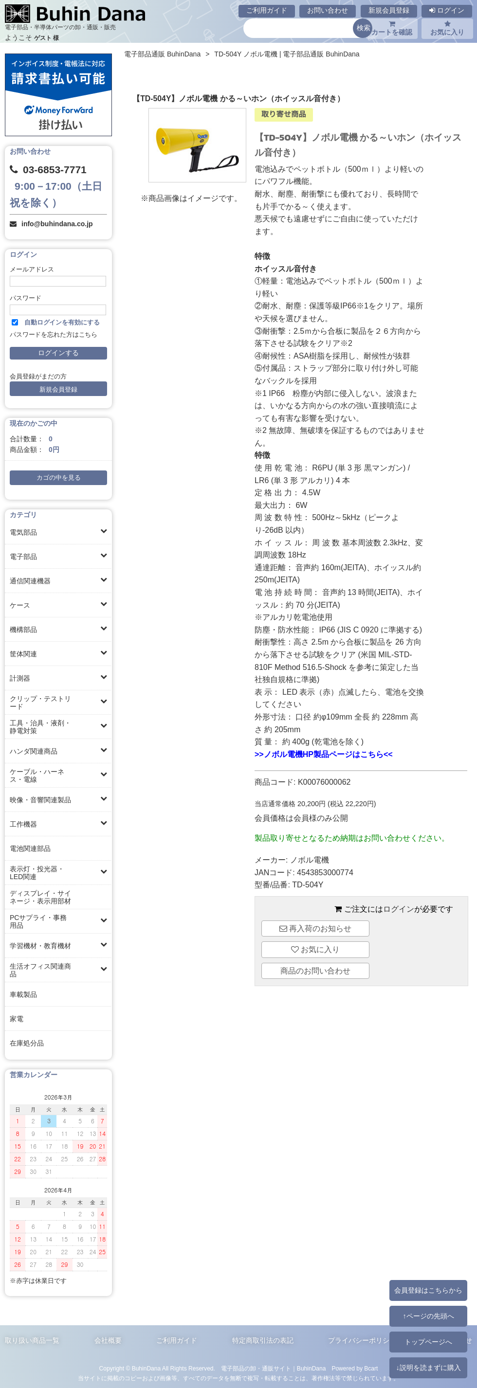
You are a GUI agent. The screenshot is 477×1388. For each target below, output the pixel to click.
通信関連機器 (30, 581)
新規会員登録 (388, 10)
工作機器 (23, 824)
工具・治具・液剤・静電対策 (40, 727)
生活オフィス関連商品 (40, 970)
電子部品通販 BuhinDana (162, 54)
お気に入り (447, 28)
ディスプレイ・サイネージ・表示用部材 (40, 897)
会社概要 (108, 1340)
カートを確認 (391, 28)
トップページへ (428, 1342)
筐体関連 (23, 654)
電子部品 (23, 556)
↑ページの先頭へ (428, 1316)
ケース (20, 605)
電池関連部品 (30, 848)
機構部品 (23, 629)
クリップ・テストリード (40, 702)
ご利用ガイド (266, 10)
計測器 (20, 678)
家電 (16, 1019)
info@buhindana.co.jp (57, 224)
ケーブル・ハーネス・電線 (37, 775)
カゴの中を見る (59, 477)
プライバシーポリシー (362, 1340)
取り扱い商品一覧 (32, 1340)
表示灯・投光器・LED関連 (37, 873)
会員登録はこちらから (428, 1290)
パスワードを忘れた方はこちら (53, 334)
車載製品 (23, 994)
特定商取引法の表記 (263, 1340)
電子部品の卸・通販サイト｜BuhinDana (273, 1368)
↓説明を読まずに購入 (428, 1367)
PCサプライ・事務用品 (38, 921)
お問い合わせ (327, 10)
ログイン (446, 10)
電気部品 (23, 532)
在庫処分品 (27, 1043)
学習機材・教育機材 (40, 946)
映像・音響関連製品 (40, 800)
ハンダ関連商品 (33, 751)
